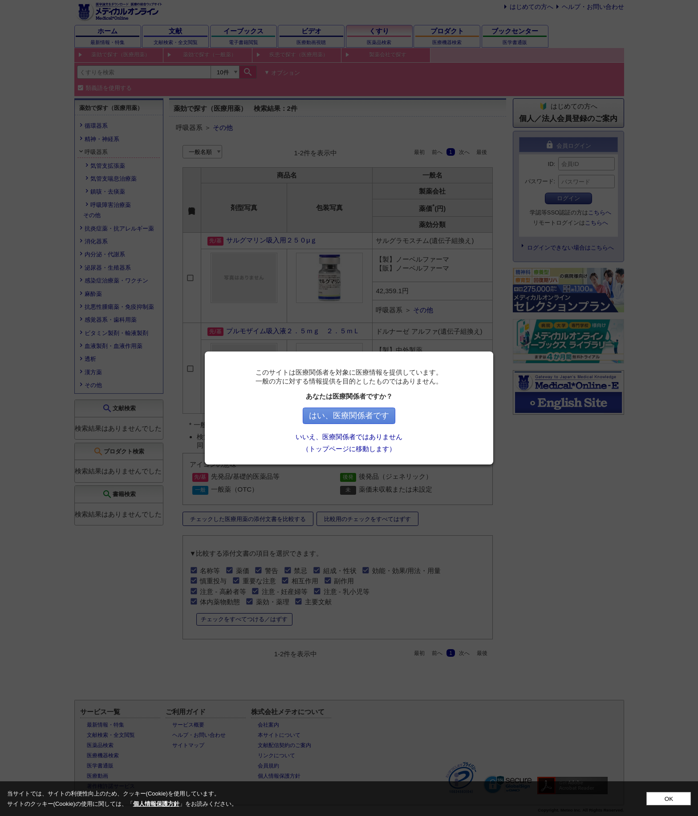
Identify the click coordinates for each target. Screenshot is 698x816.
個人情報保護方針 (156, 803)
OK (669, 799)
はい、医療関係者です (349, 415)
